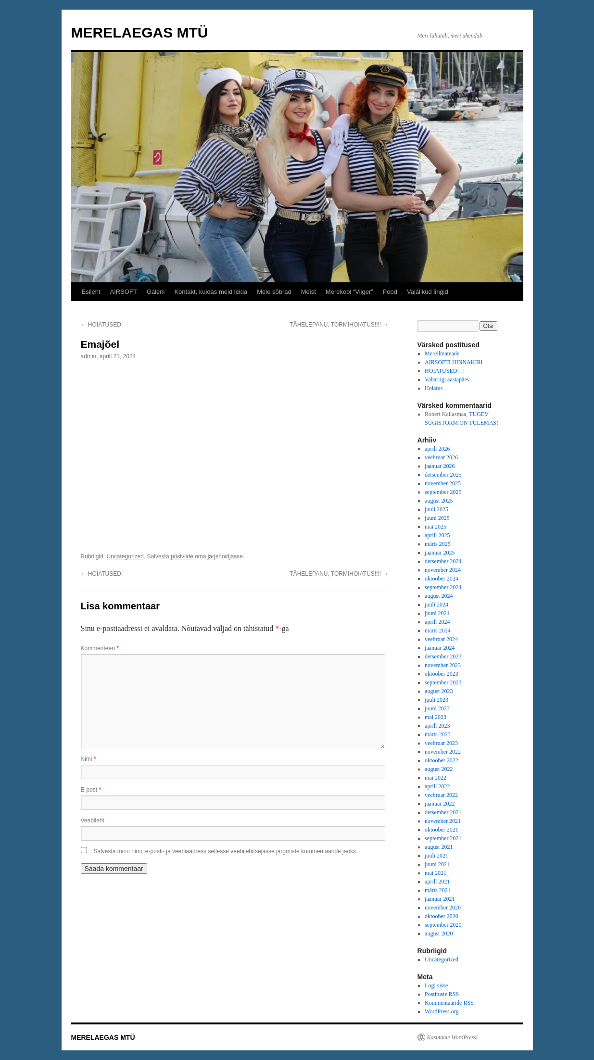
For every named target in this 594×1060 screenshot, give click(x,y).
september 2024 (443, 587)
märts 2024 (438, 630)
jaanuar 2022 (440, 803)
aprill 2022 (437, 786)
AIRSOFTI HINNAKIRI (453, 362)
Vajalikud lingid (427, 291)
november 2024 (443, 570)
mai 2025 (435, 526)
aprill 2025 (437, 535)
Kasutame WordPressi (452, 1037)
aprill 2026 (437, 448)
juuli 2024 (436, 604)
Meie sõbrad (274, 291)
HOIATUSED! (102, 324)
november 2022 (443, 751)
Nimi (88, 759)
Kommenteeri (100, 648)
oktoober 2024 (441, 578)
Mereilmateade (442, 353)
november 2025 (443, 483)
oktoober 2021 (441, 829)
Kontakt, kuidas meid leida (210, 291)
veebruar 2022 (441, 795)
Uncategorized (125, 556)
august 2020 (439, 933)
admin (89, 356)
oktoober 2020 (441, 916)
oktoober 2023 (441, 673)
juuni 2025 (437, 518)
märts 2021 (438, 890)
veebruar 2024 (441, 639)
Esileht (91, 291)
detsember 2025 (443, 474)
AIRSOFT (123, 291)
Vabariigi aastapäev (447, 379)
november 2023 (443, 665)
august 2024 (439, 596)
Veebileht (92, 820)
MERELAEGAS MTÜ (139, 32)
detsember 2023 (443, 656)
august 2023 (439, 691)
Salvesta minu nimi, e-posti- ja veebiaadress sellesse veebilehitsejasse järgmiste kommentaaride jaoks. (226, 851)
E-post (91, 789)
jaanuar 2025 (440, 552)
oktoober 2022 (441, 760)
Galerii (156, 291)
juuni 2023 (437, 708)
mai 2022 (435, 777)
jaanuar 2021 (440, 899)
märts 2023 (438, 734)
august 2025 (439, 500)
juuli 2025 (436, 509)
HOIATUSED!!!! (445, 370)
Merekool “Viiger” (349, 291)
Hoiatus (433, 388)
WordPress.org (441, 1011)
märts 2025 (438, 544)
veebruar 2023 (441, 743)
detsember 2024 (443, 561)
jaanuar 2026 (440, 466)
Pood (390, 291)
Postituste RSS (442, 994)
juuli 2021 (436, 855)
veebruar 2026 (441, 457)
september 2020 (443, 924)
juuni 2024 (437, 613)
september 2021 (443, 838)
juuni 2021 (437, 864)
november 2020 (443, 907)
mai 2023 (435, 717)
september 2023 (443, 682)
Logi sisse (436, 985)
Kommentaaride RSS (449, 1002)
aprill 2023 (437, 725)
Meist (308, 291)
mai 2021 (435, 873)
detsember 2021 (443, 812)
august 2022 (439, 769)
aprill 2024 (437, 621)
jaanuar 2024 (440, 647)
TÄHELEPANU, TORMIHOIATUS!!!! (339, 324)
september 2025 (443, 492)
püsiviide (182, 556)
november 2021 (443, 821)
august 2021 (439, 847)
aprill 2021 (437, 881)
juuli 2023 (436, 699)
